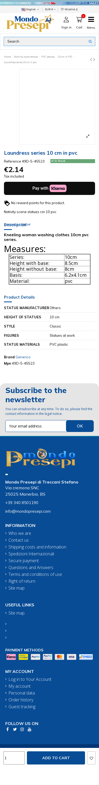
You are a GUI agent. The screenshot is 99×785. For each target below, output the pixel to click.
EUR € (50, 9)
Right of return (21, 581)
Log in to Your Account (29, 679)
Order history (20, 700)
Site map (16, 588)
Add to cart (56, 758)
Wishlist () (69, 9)
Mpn (7, 363)
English (30, 9)
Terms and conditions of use (35, 574)
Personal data (21, 693)
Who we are (19, 533)
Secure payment (23, 560)
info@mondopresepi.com (28, 511)
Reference (12, 161)
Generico (23, 357)
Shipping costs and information (37, 547)
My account (19, 686)
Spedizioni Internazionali (31, 554)
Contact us (18, 540)
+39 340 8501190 (21, 502)
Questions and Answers (30, 567)
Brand (9, 357)
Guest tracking (21, 706)
